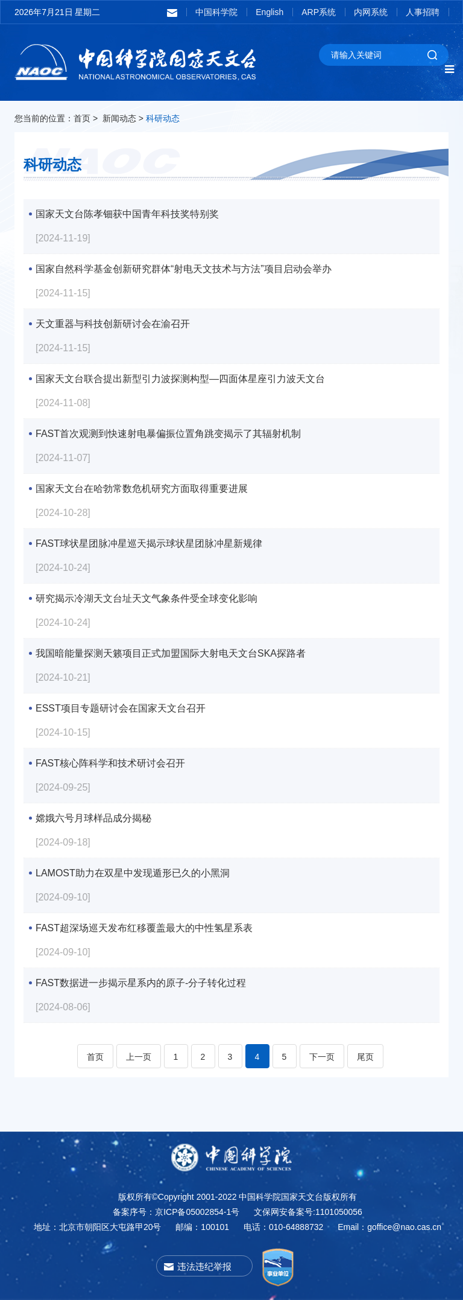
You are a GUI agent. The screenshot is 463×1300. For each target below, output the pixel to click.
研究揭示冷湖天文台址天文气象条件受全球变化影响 (146, 598)
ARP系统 (318, 12)
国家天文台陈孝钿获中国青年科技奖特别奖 (127, 214)
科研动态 (163, 118)
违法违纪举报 (204, 1266)
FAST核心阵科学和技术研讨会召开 (110, 763)
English (269, 12)
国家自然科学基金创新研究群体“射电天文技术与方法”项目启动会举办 (184, 269)
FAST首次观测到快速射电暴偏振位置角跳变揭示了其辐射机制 (168, 434)
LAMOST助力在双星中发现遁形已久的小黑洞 (133, 873)
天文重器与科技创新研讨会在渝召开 (113, 324)
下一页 (322, 1057)
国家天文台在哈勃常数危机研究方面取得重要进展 (142, 488)
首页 (82, 118)
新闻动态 (119, 118)
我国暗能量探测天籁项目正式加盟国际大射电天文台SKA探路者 (171, 653)
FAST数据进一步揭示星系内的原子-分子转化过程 (141, 983)
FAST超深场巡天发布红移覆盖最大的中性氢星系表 (144, 928)
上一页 (138, 1057)
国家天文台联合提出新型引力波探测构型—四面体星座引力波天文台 (180, 379)
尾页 (365, 1057)
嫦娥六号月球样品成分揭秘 (93, 818)
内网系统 (371, 12)
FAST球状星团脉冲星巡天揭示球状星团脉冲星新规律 (149, 543)
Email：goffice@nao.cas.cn (389, 1227)
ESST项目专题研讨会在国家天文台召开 (121, 708)
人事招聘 (422, 12)
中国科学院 (216, 12)
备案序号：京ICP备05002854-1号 (176, 1212)
